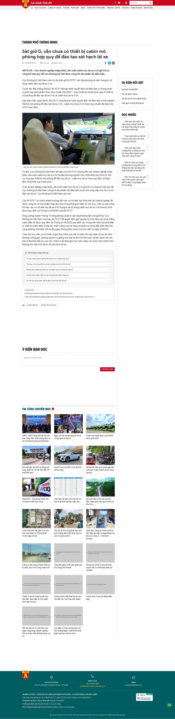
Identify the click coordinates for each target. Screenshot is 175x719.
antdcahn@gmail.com (133, 685)
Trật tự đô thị (40, 8)
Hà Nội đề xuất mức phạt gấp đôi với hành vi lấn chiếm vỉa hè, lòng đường (100, 470)
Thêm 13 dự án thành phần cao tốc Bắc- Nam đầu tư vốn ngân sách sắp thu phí (35, 599)
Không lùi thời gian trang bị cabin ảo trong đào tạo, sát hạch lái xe (49, 293)
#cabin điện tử (32, 305)
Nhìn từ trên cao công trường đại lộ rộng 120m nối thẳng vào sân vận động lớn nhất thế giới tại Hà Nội (133, 166)
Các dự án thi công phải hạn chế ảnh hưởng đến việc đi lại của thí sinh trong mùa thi (68, 533)
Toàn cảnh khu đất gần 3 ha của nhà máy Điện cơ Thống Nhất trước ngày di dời (35, 533)
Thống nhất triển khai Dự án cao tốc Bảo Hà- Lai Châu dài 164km (67, 597)
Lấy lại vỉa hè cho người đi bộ (134, 98)
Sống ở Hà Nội (136, 8)
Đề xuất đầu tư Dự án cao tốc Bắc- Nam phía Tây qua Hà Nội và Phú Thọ (100, 501)
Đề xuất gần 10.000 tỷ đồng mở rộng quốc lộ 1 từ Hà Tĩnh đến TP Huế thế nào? (35, 470)
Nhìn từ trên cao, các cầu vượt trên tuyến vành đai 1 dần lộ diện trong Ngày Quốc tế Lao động (134, 181)
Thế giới (66, 8)
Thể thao (125, 8)
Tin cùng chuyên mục (36, 408)
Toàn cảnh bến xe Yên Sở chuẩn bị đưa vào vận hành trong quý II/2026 (133, 139)
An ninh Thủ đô (41, 2)
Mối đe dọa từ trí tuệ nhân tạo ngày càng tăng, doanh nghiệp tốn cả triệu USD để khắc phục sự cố (36, 632)
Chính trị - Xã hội (54, 8)
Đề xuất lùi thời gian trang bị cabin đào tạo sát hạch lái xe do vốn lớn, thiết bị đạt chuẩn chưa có (60, 297)
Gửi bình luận (107, 369)
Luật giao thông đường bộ (133, 103)
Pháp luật (75, 8)
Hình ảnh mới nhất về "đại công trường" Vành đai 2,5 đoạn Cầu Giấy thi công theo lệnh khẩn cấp (133, 126)
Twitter (109, 63)
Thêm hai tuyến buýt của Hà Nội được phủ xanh (99, 437)
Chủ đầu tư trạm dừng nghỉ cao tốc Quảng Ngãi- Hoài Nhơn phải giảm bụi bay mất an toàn (67, 631)
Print (113, 63)
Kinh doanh (148, 8)
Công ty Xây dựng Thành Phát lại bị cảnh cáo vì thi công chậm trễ (36, 566)
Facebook (105, 63)
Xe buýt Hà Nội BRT (130, 89)
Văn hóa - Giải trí (113, 8)
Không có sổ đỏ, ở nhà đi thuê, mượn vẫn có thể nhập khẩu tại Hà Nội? (99, 567)
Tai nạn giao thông (129, 94)
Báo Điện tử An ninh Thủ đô (25, 4)
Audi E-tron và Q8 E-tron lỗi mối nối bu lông (67, 468)
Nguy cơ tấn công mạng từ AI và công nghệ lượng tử (67, 437)
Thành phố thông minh (96, 8)
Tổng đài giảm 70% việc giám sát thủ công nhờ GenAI (68, 566)
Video (83, 8)
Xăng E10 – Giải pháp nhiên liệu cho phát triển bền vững (35, 500)
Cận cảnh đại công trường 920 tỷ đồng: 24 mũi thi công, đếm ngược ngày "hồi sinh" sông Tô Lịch (133, 152)
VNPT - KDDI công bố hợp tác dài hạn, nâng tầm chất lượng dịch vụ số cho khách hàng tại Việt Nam (36, 438)
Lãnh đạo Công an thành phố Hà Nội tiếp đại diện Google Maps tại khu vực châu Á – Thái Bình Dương (100, 534)
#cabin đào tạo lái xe (48, 305)
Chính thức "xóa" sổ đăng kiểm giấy (99, 597)
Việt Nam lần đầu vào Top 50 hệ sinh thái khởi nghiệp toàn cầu (67, 500)
